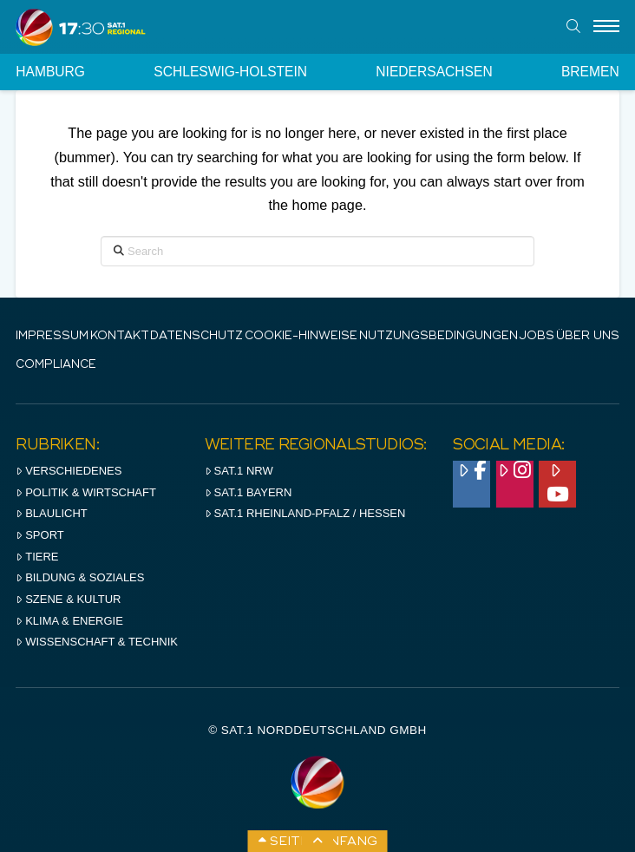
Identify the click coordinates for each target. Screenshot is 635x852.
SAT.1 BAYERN (248, 492)
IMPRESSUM (52, 336)
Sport (39, 534)
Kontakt (119, 336)
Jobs (536, 336)
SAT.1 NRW (239, 470)
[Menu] (606, 27)
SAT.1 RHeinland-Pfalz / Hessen (305, 513)
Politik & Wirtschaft (86, 492)
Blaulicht (51, 513)
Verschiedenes (68, 470)
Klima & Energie (69, 620)
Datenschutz (196, 336)
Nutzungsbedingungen (438, 336)
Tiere (37, 556)
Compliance (56, 364)
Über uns (587, 336)
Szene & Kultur (68, 599)
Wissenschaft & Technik (97, 641)
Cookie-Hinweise (301, 336)
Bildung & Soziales (80, 577)
